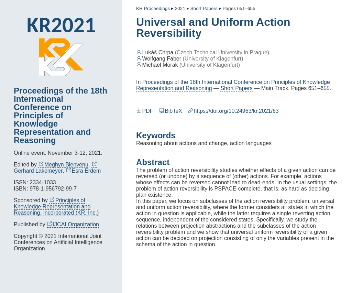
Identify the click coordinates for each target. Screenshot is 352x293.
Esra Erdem (83, 171)
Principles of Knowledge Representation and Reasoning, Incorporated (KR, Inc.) (56, 206)
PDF (144, 111)
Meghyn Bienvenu (63, 164)
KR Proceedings (153, 8)
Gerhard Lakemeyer (55, 168)
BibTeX (170, 111)
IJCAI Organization (73, 224)
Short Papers (236, 88)
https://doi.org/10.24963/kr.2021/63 (233, 111)
